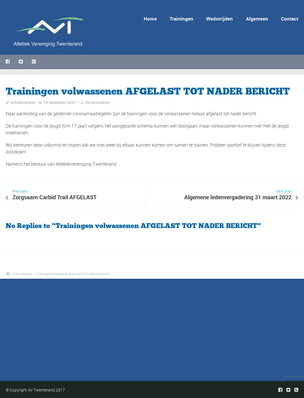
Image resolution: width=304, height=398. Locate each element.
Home (150, 18)
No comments (97, 102)
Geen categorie (22, 274)
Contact (289, 18)
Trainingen (181, 18)
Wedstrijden (219, 18)
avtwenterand (23, 102)
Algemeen (257, 18)
